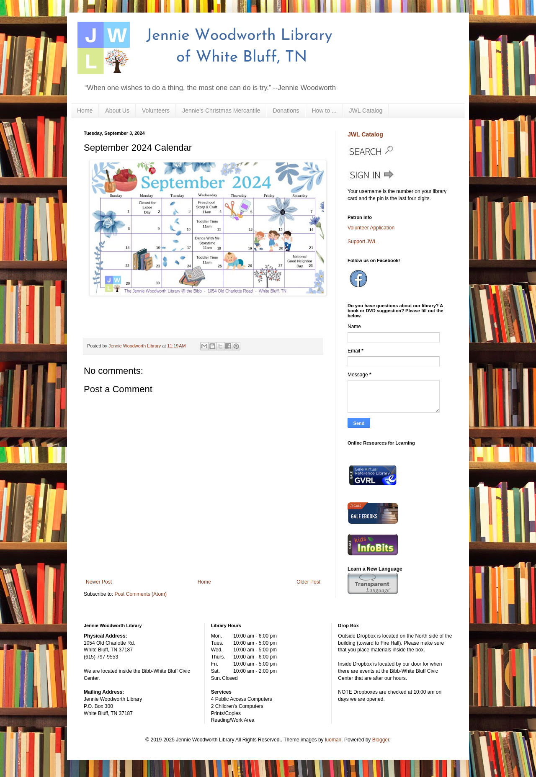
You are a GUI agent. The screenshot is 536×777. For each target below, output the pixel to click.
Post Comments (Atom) (140, 594)
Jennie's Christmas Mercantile (221, 110)
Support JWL (362, 241)
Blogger (380, 740)
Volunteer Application (371, 228)
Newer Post (99, 582)
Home (85, 110)
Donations (286, 110)
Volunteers (156, 110)
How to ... (324, 110)
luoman (333, 740)
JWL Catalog (366, 110)
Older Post (308, 582)
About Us (117, 110)
